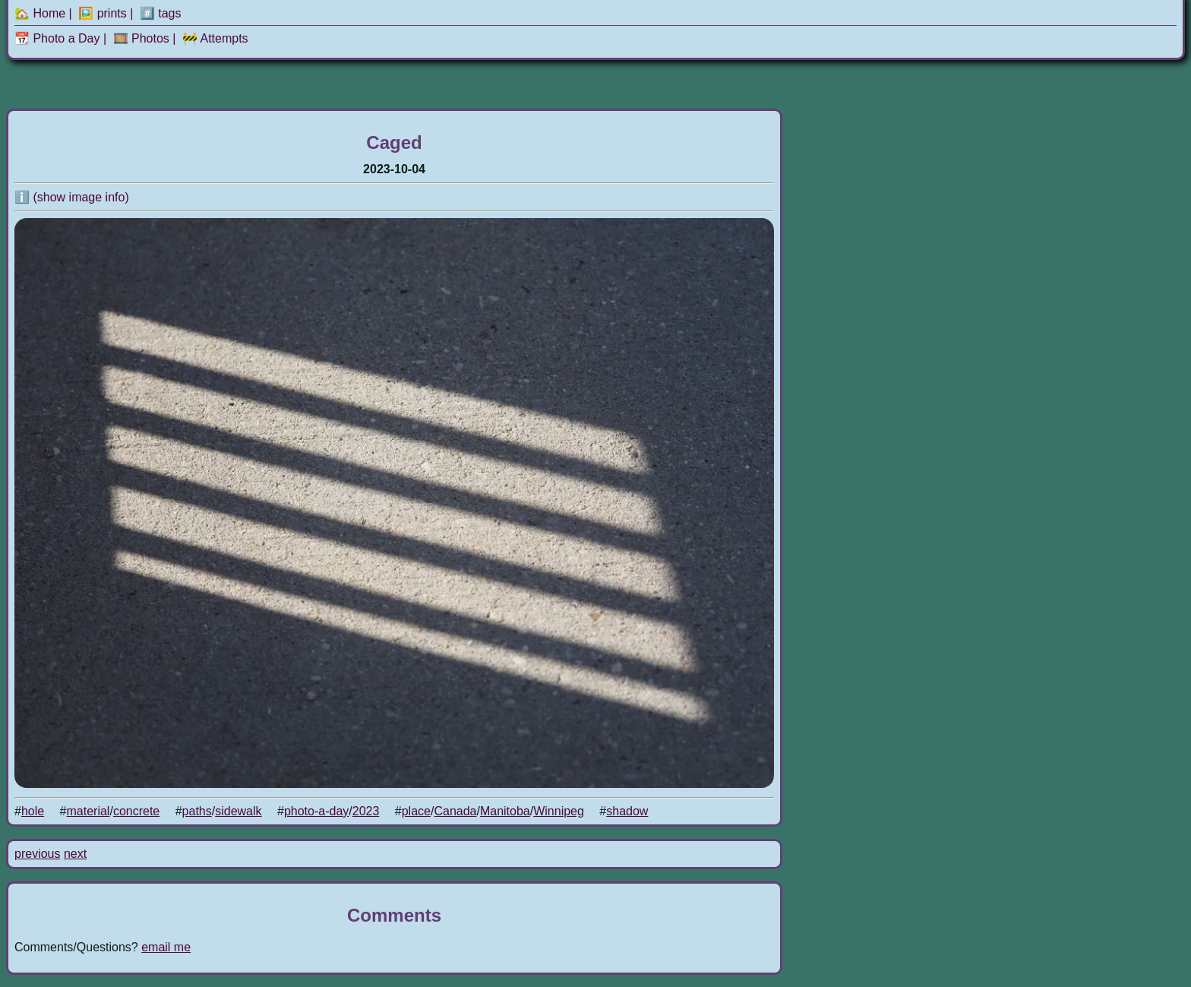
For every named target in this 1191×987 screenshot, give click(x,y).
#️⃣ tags (161, 13)
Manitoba (505, 811)
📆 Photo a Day (57, 38)
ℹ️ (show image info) (71, 197)
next (75, 853)
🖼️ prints (102, 13)
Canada (455, 811)
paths (197, 811)
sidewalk (238, 811)
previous (37, 853)
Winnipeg (558, 811)
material (88, 811)
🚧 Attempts (215, 38)
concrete (136, 811)
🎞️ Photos (141, 38)
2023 (366, 811)
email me (166, 947)
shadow (627, 811)
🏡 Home (39, 13)
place (416, 811)
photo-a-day (316, 811)
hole (32, 811)
